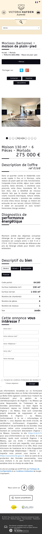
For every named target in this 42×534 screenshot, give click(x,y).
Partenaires (36, 519)
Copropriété (26, 268)
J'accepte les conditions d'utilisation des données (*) (22, 380)
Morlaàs (13, 53)
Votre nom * (7, 329)
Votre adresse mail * (10, 336)
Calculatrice (21, 83)
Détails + (15, 268)
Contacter (14, 78)
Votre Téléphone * (9, 344)
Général (6, 268)
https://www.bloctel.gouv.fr (12, 456)
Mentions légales (16, 519)
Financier (6, 275)
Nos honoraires (27, 519)
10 (35, 138)
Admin (22, 520)
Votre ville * (7, 351)
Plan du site (5, 519)
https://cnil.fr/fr (35, 433)
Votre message (8, 358)
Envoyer (32, 384)
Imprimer (29, 78)
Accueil (4, 53)
